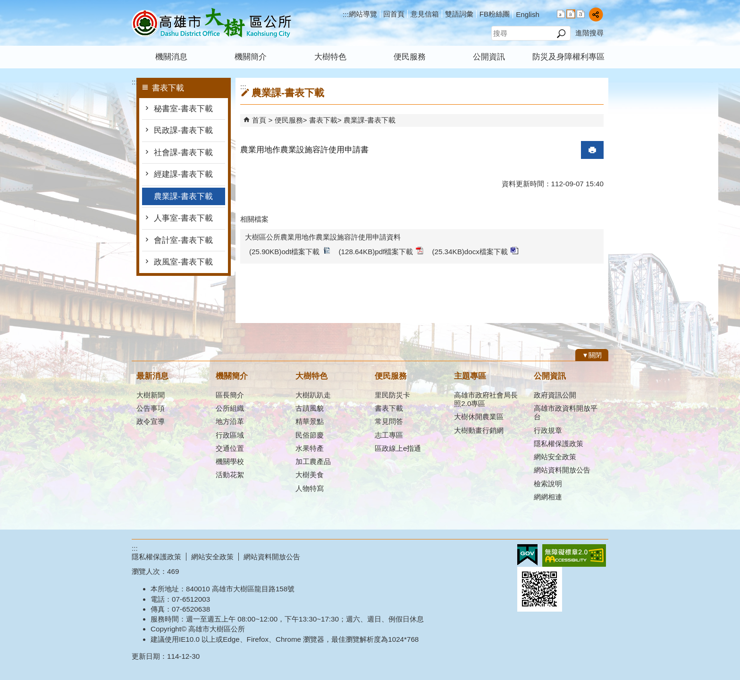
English (527, 14)
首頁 (259, 120)
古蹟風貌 (309, 408)
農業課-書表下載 (183, 196)
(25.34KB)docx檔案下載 (475, 251)
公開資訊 (489, 56)
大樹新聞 (150, 395)
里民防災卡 (392, 395)
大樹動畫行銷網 (479, 430)
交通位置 (230, 448)
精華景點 (309, 421)
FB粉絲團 (494, 14)
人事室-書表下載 (183, 218)
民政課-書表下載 (184, 130)
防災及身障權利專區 (568, 56)
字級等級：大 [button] (581, 14)
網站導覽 (363, 14)
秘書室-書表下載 (184, 108)
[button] (561, 33)
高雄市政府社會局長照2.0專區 (486, 399)
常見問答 (389, 421)
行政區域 (230, 435)
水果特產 (309, 448)
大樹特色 (330, 56)
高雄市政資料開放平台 (565, 412)
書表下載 (323, 120)
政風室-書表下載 (183, 261)
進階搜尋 (589, 33)
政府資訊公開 (555, 395)
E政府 (527, 554)
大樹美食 (309, 475)
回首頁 (393, 14)
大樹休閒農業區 (479, 417)
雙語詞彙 (459, 14)
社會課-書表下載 (183, 152)
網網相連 (548, 497)
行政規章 (548, 430)
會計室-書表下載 (183, 240)
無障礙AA (574, 555)
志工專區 (389, 435)
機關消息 (171, 56)
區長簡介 (230, 395)
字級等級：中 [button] (570, 13)
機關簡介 (251, 56)
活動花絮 (230, 475)
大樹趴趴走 (313, 395)
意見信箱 (425, 14)
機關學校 (230, 461)
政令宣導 (150, 421)
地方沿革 (230, 421)
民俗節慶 (309, 435)
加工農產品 (313, 461)
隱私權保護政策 (558, 444)
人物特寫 (309, 488)
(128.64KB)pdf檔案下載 (381, 251)
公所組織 (230, 408)
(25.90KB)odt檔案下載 (289, 251)
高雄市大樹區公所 (211, 23)
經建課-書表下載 (183, 174)
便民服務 (410, 56)
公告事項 (150, 408)
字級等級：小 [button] (561, 14)
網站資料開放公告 (562, 470)
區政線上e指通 (398, 448)
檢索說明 (548, 484)
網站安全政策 (555, 457)
